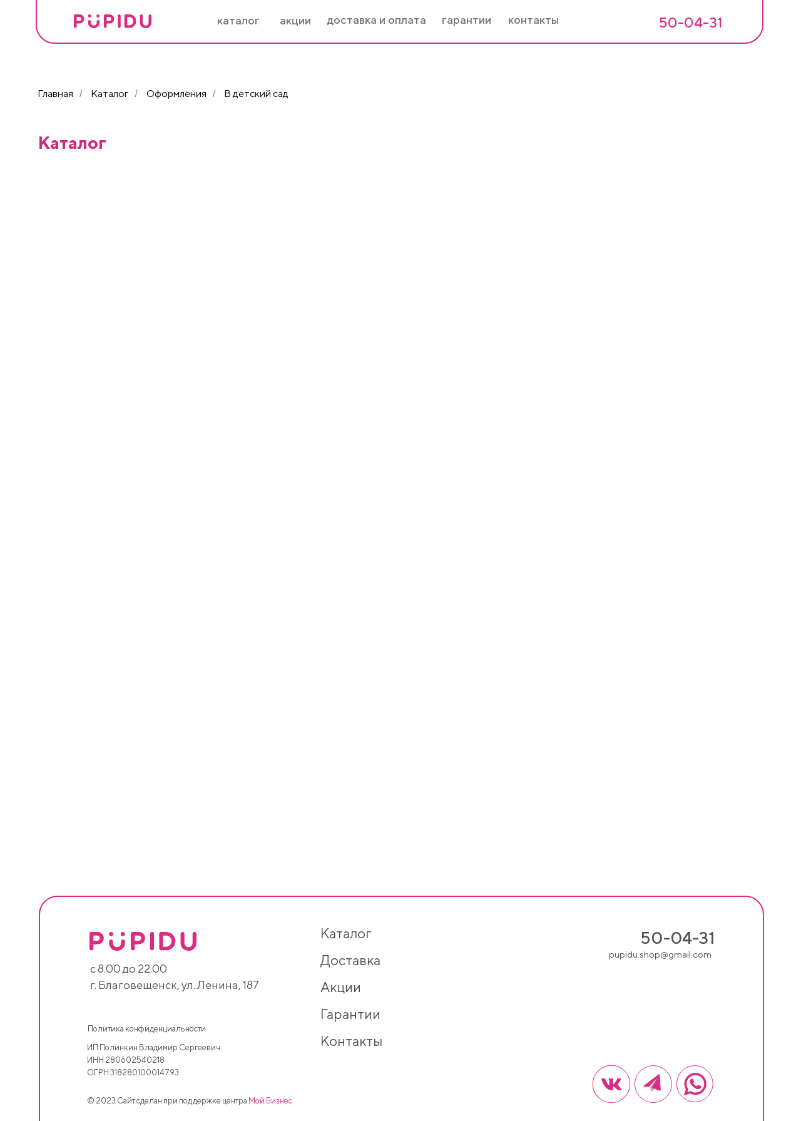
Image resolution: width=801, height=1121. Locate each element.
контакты (351, 1041)
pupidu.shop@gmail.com (660, 954)
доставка (350, 960)
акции (340, 987)
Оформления (176, 94)
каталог (345, 933)
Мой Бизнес (270, 1100)
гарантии (350, 1014)
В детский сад (256, 94)
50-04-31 (690, 22)
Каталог (109, 94)
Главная (55, 94)
